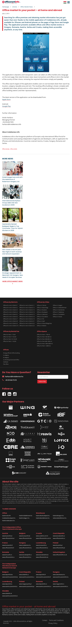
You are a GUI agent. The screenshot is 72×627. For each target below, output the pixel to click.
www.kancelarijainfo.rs (25, 555)
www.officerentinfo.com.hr (43, 538)
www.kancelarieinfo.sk (42, 555)
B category (6, 357)
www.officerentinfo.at (8, 538)
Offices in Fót (40, 319)
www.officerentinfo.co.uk (60, 555)
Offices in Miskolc (41, 325)
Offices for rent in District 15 (26, 314)
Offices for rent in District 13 (26, 310)
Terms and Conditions (56, 620)
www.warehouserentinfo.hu (60, 577)
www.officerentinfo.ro (8, 557)
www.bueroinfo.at (7, 536)
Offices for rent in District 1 (10, 305)
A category (6, 355)
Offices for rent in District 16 (26, 316)
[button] (68, 2)
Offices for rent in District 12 (26, 307)
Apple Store (6, 99)
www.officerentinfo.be (25, 538)
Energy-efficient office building (11, 353)
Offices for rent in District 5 (10, 314)
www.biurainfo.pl (57, 545)
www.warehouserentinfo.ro (43, 586)
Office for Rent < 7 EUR (9, 334)
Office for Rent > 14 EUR (9, 341)
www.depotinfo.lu (7, 584)
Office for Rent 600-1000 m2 (44, 341)
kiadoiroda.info (6, 515)
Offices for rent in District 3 (10, 310)
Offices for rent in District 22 (26, 323)
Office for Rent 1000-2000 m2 (45, 343)
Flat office (5, 364)
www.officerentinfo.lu (42, 548)
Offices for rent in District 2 (10, 307)
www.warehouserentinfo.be (10, 577)
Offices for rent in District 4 (10, 312)
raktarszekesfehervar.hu (59, 518)
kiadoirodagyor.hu (24, 518)
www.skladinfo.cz (24, 574)
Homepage (5, 7)
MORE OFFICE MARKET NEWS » (12, 282)
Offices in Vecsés (57, 316)
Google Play (6, 106)
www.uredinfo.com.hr (42, 536)
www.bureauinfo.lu (41, 545)
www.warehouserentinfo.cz (26, 577)
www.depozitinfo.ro (41, 584)
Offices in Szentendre (58, 310)
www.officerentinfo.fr (8, 548)
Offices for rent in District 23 (26, 325)
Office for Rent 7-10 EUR (9, 337)
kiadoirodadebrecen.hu (25, 515)
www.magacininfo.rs (58, 584)
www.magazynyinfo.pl (25, 584)
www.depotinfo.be (7, 574)
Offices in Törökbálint (58, 314)
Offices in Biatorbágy (42, 307)
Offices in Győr (41, 321)
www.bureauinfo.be (24, 536)
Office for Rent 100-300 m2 (44, 337)
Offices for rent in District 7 (10, 319)
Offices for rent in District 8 (10, 321)
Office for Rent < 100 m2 (43, 334)
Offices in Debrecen (42, 314)
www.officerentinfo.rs (25, 557)
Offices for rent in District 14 (26, 312)
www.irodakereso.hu (25, 545)
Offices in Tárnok (41, 305)
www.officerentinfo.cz (59, 538)
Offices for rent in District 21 (26, 321)
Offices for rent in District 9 (10, 323)
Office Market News (26, 7)
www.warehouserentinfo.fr (43, 577)
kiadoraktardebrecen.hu (43, 518)
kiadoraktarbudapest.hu (43, 515)
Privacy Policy (52, 623)
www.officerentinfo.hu (25, 548)
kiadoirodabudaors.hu (8, 520)
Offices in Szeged (57, 305)
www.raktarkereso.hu (59, 574)
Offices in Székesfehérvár (59, 307)
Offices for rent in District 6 (10, 316)
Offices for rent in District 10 (10, 325)
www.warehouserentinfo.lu (9, 586)
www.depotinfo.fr (41, 574)
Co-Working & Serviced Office (11, 360)
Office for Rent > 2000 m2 (44, 346)
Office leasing (5, 149)
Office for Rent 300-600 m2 (44, 339)
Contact (44, 620)
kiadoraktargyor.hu (58, 515)
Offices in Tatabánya (58, 312)
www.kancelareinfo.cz (59, 536)
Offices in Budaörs (42, 310)
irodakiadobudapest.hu (8, 518)
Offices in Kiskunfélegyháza (44, 323)
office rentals (13, 149)
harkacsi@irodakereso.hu (12, 376)
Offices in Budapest (42, 312)
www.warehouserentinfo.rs (60, 586)
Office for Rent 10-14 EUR (10, 339)
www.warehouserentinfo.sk (10, 596)
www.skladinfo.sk (7, 593)
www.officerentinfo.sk (42, 557)
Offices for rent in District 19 (26, 319)
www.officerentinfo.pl (59, 548)
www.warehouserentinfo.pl (26, 586)
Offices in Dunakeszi (42, 316)
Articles (14, 7)
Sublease (5, 362)
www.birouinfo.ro (7, 555)
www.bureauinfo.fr (7, 545)
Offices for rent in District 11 (26, 305)
